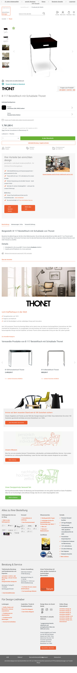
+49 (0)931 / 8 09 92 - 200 (9, 576)
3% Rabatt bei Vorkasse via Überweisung (66, 542)
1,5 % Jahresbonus (65, 546)
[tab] (5, 224)
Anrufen (57, 14)
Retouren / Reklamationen (44, 530)
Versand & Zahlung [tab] (30, 224)
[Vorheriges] (13, 51)
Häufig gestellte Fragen (47, 518)
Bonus (43, 2)
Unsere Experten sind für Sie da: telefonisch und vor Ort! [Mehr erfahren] (58, 174)
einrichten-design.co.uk (66, 616)
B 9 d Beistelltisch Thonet (50, 370)
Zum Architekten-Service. (26, 200)
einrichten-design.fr (64, 614)
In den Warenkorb (47, 138)
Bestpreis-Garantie (57, 2)
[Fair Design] (14, 28)
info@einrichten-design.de (9, 581)
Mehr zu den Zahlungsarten (6, 521)
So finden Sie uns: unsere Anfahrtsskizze (28, 588)
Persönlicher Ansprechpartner (65, 538)
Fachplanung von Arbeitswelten (7, 614)
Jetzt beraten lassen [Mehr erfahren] (10, 209)
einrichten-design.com (65, 618)
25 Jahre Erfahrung (65, 549)
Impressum (45, 657)
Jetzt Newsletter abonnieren (16, 423)
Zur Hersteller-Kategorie (8, 336)
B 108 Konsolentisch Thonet (14, 370)
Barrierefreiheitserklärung (36, 657)
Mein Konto (63, 14)
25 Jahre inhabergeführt (12, 2)
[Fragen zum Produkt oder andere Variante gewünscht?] (18, 120)
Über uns (43, 527)
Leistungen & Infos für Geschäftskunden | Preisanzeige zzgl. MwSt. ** (47, 522)
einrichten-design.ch (65, 612)
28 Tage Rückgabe (65, 523)
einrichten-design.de (65, 609)
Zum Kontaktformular (8, 593)
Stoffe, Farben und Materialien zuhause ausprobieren (7, 609)
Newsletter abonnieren (48, 648)
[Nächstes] (72, 51)
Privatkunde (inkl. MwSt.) (37, 7)
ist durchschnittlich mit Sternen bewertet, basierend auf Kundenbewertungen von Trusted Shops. (38, 662)
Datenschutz (57, 657)
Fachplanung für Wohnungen (7, 618)
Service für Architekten (9, 622)
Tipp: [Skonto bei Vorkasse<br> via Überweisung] (3, 130)
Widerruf (20, 657)
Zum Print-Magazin (27, 609)
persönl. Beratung (30, 2)
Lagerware (72, 2)
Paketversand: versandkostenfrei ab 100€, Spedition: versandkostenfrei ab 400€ (66, 529)
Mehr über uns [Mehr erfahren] (28, 208)
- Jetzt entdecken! (19, 198)
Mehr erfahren (12, 460)
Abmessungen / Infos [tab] (17, 224)
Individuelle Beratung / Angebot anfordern (38, 143)
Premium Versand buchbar (65, 519)
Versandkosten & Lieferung (26, 519)
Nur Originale (64, 551)
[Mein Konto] (57, 12)
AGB (7, 657)
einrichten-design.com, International (65, 621)
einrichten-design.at (65, 611)
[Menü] (73, 12)
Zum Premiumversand (27, 522)
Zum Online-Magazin (27, 612)
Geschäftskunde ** (25, 7)
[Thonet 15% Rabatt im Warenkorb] (13, 84)
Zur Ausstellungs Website (28, 591)
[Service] (67, 90)
